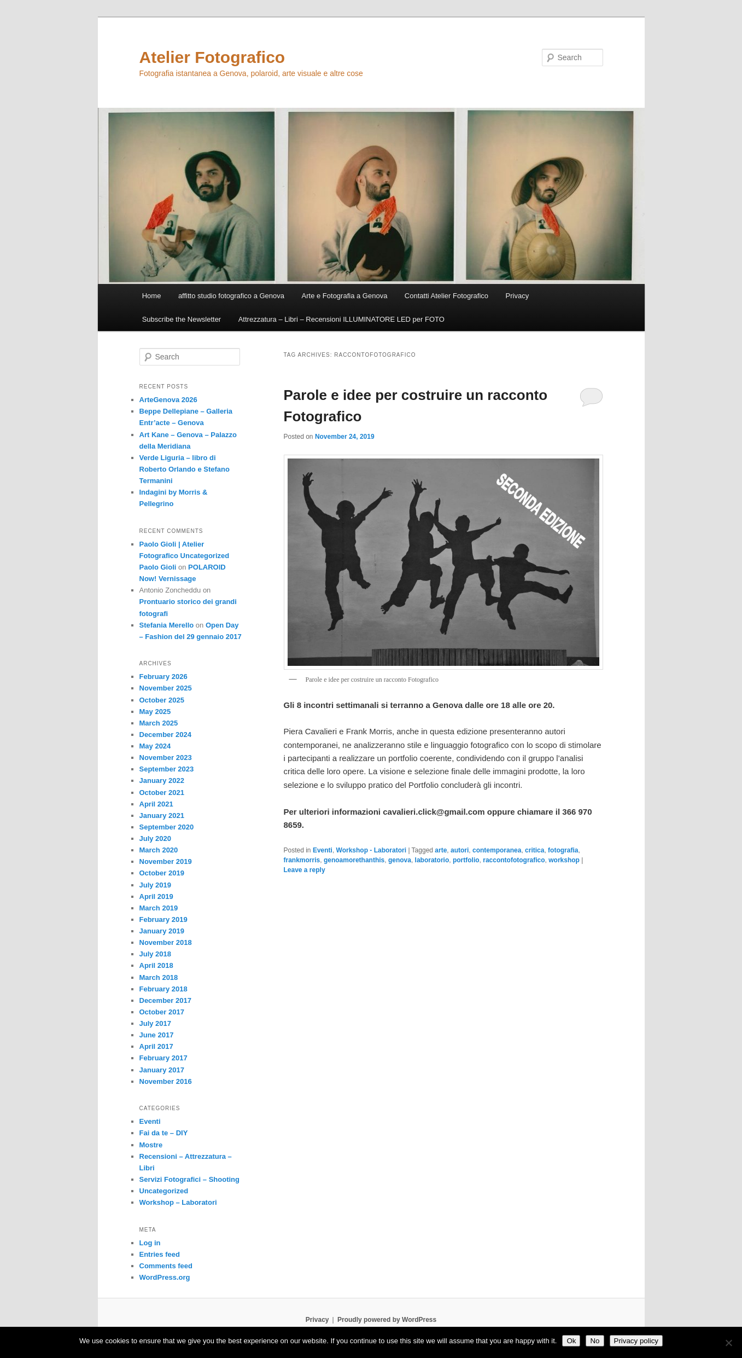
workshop (564, 860)
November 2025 (165, 688)
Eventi (322, 850)
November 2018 (165, 942)
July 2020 (155, 838)
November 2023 (165, 757)
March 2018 (158, 977)
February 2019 (163, 919)
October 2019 (161, 873)
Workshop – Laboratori (178, 1202)
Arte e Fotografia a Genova (345, 296)
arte (441, 850)
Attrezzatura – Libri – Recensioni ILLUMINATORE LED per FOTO (341, 319)
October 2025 (161, 700)
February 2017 (163, 1058)
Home (151, 296)
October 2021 (161, 792)
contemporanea (496, 850)
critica (534, 850)
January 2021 (161, 815)
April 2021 (156, 804)
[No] (728, 1342)
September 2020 (166, 827)
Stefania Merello (166, 625)
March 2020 (158, 850)
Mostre (151, 1145)
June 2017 (156, 1035)
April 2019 (156, 896)
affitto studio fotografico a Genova (231, 296)
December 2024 (165, 734)
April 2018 (156, 965)
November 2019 (165, 861)
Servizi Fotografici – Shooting (189, 1179)
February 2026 (163, 676)
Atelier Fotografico (212, 57)
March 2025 (158, 723)
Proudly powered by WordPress (386, 1320)
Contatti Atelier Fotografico (446, 296)
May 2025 (155, 711)
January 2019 (161, 931)
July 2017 (155, 1023)
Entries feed (159, 1254)
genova (399, 860)
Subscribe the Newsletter (181, 319)
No (594, 1341)
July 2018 (155, 954)
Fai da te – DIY (163, 1133)
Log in (150, 1243)
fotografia (563, 850)
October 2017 (161, 1012)
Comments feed (166, 1266)
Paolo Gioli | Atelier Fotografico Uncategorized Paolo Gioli (184, 555)
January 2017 (161, 1070)
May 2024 (155, 746)
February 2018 (163, 989)
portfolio (466, 860)
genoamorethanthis (354, 860)
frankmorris (302, 860)
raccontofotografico (514, 860)
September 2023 (166, 769)
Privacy (517, 296)
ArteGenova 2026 (168, 400)
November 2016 (165, 1081)
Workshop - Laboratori (371, 850)
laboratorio (432, 860)
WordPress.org (164, 1277)
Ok (571, 1341)
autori (460, 850)
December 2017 (165, 1000)
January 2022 (161, 780)
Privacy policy (636, 1341)
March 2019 (158, 908)
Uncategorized (164, 1191)
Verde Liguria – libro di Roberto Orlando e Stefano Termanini (184, 469)
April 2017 (156, 1046)
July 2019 (155, 885)
